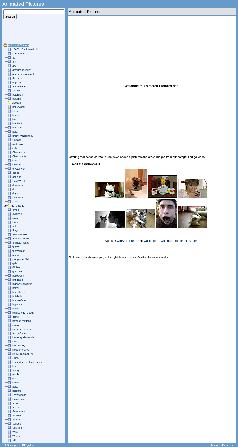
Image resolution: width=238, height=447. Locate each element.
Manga (16, 370)
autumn (16, 98)
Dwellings (17, 197)
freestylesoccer (21, 238)
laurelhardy (18, 345)
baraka (16, 115)
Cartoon (17, 139)
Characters (18, 152)
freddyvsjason (20, 234)
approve (17, 82)
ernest (15, 209)
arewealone (19, 86)
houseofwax (19, 300)
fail (14, 226)
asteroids (17, 94)
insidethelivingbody (23, 312)
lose (14, 366)
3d (13, 57)
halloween (18, 275)
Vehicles (17, 427)
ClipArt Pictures (127, 240)
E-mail (16, 201)
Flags (15, 230)
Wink (15, 432)
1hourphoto (18, 53)
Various (16, 423)
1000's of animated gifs (25, 49)
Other (15, 382)
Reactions (18, 399)
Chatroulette (19, 156)
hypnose (17, 304)
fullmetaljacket (20, 242)
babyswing (18, 107)
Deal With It (19, 181)
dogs (15, 193)
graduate (17, 271)
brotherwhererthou (22, 135)
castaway (17, 144)
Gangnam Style (21, 259)
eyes (15, 218)
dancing (16, 177)
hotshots (17, 296)
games (16, 255)
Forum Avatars (187, 240)
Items (15, 316)
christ (15, 160)
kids (14, 341)
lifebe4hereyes (20, 349)
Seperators (18, 411)
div (14, 189)
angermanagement (23, 74)
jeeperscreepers (21, 329)
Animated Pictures (18, 45)
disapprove (18, 185)
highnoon (17, 279)
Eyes (15, 222)
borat (15, 131)
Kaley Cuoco (19, 333)
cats (14, 148)
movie (15, 374)
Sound (16, 419)
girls (14, 263)
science (16, 407)
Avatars (16, 102)
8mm (15, 61)
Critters (16, 164)
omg (14, 378)
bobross (17, 127)
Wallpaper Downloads (158, 240)
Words (16, 436)
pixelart (16, 390)
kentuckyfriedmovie (23, 337)
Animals (17, 78)
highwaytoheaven (22, 283)
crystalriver (18, 168)
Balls (15, 111)
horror (15, 288)
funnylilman (18, 251)
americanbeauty (21, 70)
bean (15, 119)
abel (14, 65)
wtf (14, 440)
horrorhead (18, 292)
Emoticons (18, 205)
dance (15, 172)
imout (15, 308)
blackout (17, 123)
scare (15, 403)
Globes (16, 267)
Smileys (16, 415)
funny (15, 246)
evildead (17, 214)
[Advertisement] (17, 33)
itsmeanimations (21, 320)
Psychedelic (19, 395)
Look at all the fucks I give (27, 362)
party (15, 386)
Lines (15, 358)
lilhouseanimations (22, 353)
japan (15, 325)
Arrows (16, 90)
